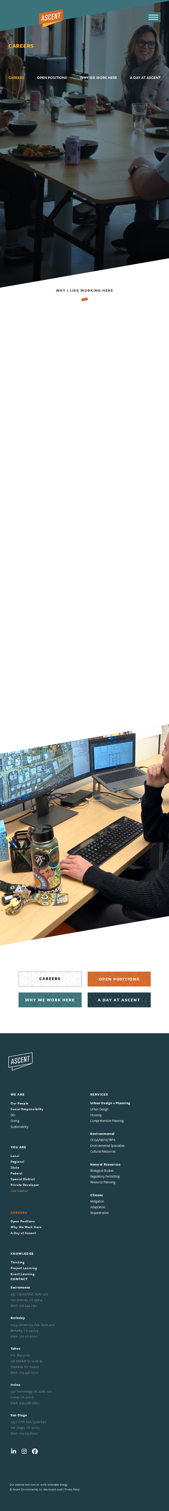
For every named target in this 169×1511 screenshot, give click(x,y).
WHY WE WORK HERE (50, 1000)
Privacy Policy (72, 1489)
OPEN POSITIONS (119, 979)
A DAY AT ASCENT (119, 1000)
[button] (153, 17)
